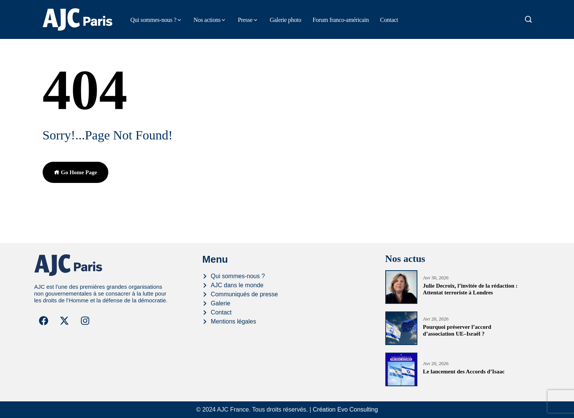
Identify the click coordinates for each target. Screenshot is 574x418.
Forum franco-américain (340, 20)
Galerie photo (285, 20)
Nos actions (207, 20)
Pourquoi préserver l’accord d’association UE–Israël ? (457, 330)
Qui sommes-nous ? (154, 20)
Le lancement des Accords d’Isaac (464, 371)
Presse (245, 20)
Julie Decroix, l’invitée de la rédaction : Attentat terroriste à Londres (470, 289)
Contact (389, 20)
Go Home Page (75, 172)
